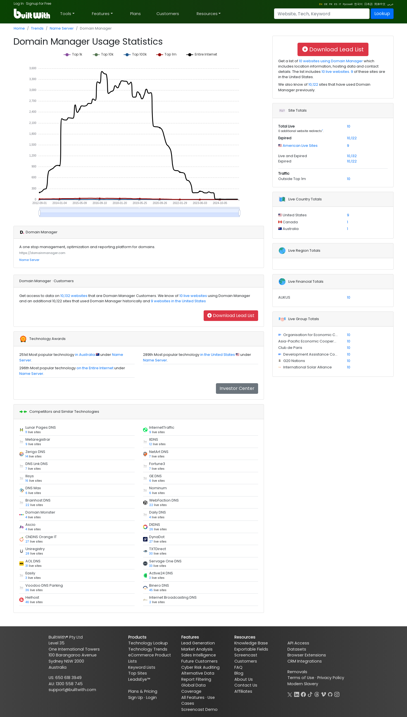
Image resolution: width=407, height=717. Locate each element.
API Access (298, 643)
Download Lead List (230, 315)
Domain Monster (40, 512)
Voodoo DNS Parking (44, 585)
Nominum (158, 488)
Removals (297, 672)
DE (325, 4)
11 (26, 432)
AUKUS (284, 297)
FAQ (238, 667)
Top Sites (137, 673)
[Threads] (316, 693)
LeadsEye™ (139, 679)
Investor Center (237, 388)
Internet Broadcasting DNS (173, 597)
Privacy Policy (330, 677)
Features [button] (101, 13)
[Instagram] (336, 693)
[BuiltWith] (32, 13)
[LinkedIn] (296, 693)
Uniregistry (35, 548)
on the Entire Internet (95, 368)
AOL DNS (33, 561)
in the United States (217, 354)
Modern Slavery (302, 684)
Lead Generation (198, 643)
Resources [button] (207, 13)
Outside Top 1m (292, 178)
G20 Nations (293, 360)
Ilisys (29, 476)
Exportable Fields (251, 649)
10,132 (352, 156)
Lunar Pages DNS (40, 427)
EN (320, 4)
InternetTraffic (161, 427)
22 (27, 505)
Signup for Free (38, 3)
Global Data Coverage (193, 688)
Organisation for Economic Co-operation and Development (337, 334)
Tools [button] (65, 13)
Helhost (32, 597)
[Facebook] (303, 693)
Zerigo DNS (35, 451)
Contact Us (245, 685)
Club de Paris (290, 347)
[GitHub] (330, 693)
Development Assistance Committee (316, 354)
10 (348, 126)
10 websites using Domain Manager (330, 61)
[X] (289, 693)
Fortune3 (157, 463)
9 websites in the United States (178, 301)
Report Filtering (196, 679)
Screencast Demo (199, 709)
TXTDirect (157, 548)
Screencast (245, 655)
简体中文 (379, 4)
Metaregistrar (37, 439)
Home (19, 28)
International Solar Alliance (307, 367)
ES (335, 4)
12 (150, 444)
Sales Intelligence (198, 655)
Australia (290, 228)
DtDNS (154, 524)
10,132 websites (73, 295)
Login (151, 697)
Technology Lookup (148, 643)
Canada (290, 222)
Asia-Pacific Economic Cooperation (310, 341)
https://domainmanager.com (42, 253)
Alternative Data (197, 673)
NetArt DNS (158, 451)
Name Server (62, 28)
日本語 (368, 4)
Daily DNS (157, 512)
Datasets (296, 649)
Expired (284, 138)
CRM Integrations (304, 661)
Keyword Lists (141, 667)
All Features (192, 697)
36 (27, 590)
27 (27, 541)
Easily (30, 573)
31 (26, 566)
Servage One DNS (165, 561)
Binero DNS (159, 585)
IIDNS (153, 439)
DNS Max (33, 488)
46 (27, 602)
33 (151, 566)
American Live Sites (300, 145)
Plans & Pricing (142, 691)
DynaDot (157, 536)
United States (294, 215)
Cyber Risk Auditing (200, 667)
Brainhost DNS (38, 500)
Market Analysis (197, 649)
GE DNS (155, 476)
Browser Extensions (306, 655)
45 (151, 590)
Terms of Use (300, 677)
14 (26, 456)
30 (151, 553)
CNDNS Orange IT (41, 536)
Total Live (286, 126)
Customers (167, 13)
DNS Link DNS (36, 463)
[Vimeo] (323, 693)
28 (27, 553)
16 (26, 481)
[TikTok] (310, 693)
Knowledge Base (251, 643)
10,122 (313, 84)
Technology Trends (147, 649)
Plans (135, 13)
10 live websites (192, 295)
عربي (390, 4)
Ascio (30, 524)
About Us (243, 679)
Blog (238, 673)
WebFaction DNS (164, 500)
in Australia (85, 354)
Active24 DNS (161, 573)
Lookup (382, 13)
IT (340, 4)
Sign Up (135, 697)
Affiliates (243, 691)
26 (151, 529)
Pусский (348, 4)
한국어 (358, 4)
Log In (19, 3)
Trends (37, 28)
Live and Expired (292, 156)
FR (330, 4)
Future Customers (199, 661)
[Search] (322, 13)
